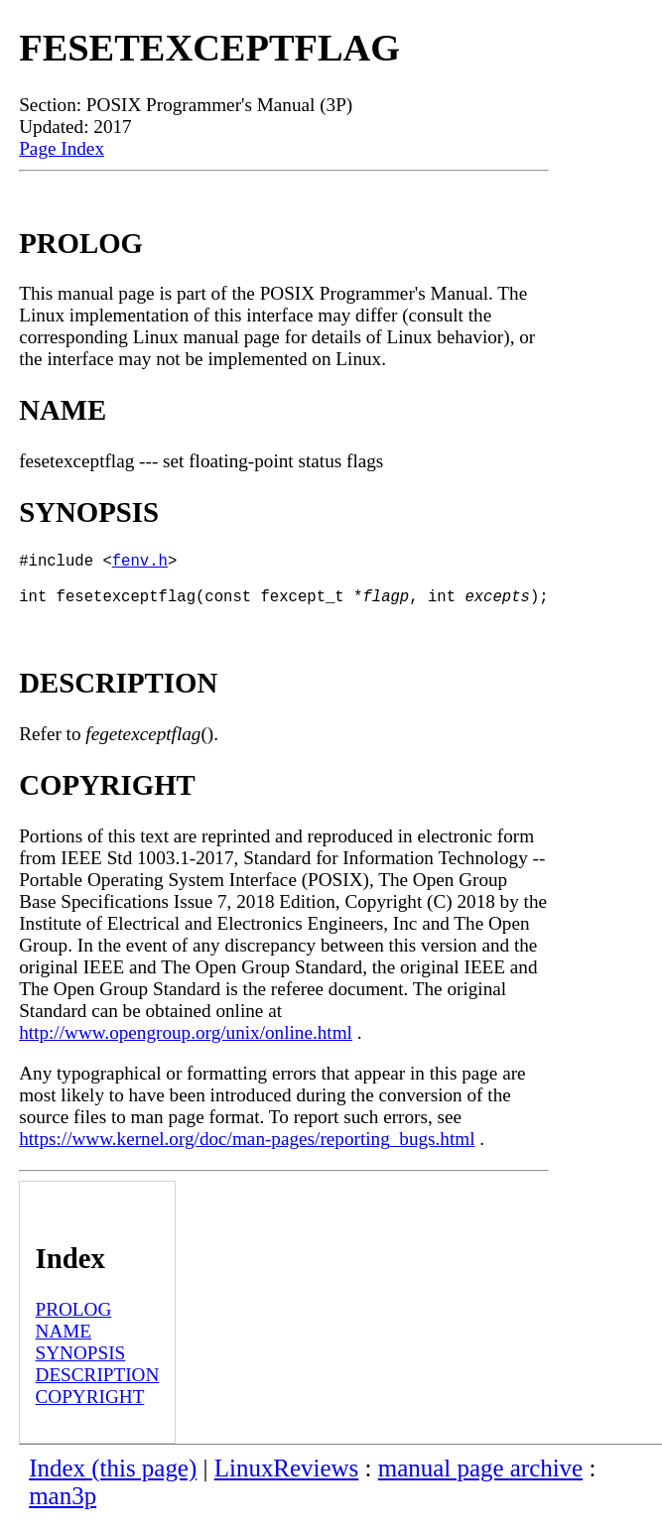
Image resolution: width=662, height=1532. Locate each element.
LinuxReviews (286, 1480)
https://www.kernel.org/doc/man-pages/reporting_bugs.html (246, 1150)
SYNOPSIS (81, 1364)
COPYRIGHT (90, 1408)
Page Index (61, 148)
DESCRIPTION (98, 1386)
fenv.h (140, 563)
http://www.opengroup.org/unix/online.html (185, 1044)
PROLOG (74, 1321)
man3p (62, 1507)
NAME (64, 1343)
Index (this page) (113, 1480)
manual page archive (480, 1480)
